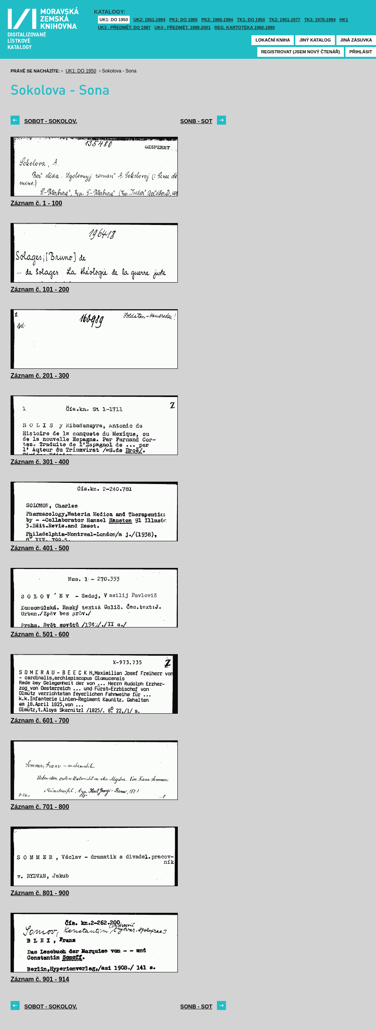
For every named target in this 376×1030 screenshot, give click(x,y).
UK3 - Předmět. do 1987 (124, 27)
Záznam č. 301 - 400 (40, 462)
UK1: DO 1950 (113, 19)
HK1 (344, 19)
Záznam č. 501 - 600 (40, 634)
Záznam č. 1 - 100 (36, 203)
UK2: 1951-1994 (149, 19)
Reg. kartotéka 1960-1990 (245, 27)
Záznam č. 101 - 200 (40, 289)
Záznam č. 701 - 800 (40, 806)
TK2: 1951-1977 (284, 19)
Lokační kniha (272, 40)
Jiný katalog (315, 40)
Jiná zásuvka (356, 40)
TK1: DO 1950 (251, 19)
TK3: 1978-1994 (320, 19)
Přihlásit (360, 51)
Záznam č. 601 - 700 (40, 720)
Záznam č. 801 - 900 (40, 893)
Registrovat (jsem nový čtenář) (300, 51)
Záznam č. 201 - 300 (40, 375)
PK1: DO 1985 (183, 19)
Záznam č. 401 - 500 (40, 548)
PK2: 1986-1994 (217, 19)
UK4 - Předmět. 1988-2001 (182, 27)
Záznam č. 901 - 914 (40, 979)
